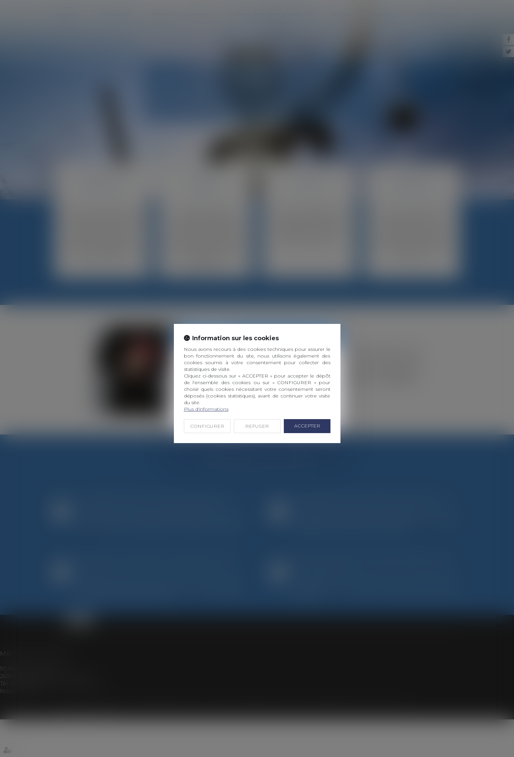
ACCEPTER (307, 426)
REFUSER (257, 426)
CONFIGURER (207, 426)
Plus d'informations (206, 409)
